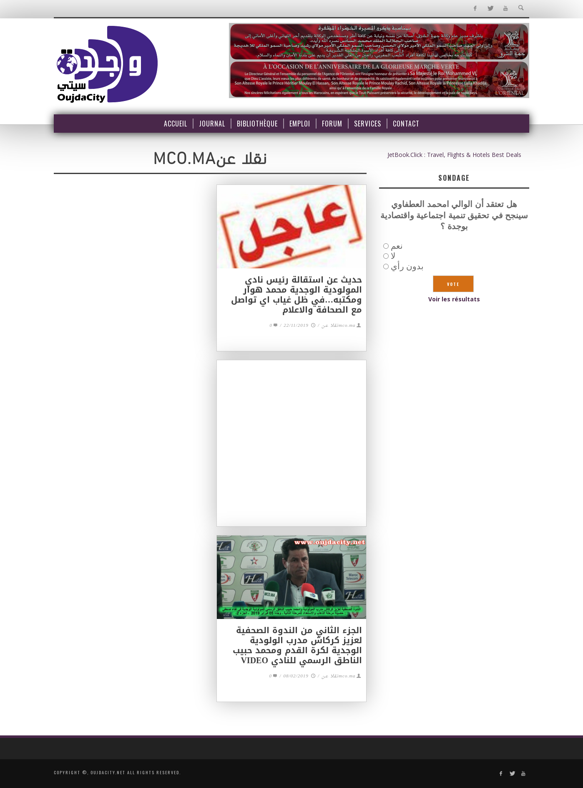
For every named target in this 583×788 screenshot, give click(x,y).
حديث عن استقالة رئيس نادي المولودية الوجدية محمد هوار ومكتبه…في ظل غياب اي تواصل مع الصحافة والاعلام (296, 295)
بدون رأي (407, 266)
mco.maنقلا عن (339, 325)
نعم (397, 245)
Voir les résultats (454, 299)
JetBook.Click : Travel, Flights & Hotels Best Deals (454, 155)
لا (393, 255)
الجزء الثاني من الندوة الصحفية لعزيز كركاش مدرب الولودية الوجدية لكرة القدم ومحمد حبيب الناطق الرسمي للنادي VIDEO (297, 645)
